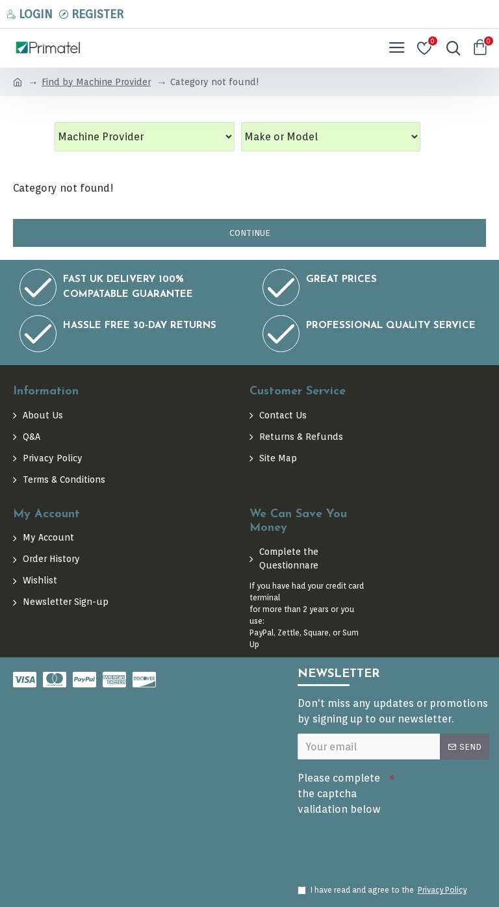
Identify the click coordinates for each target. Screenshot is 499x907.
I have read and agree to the (383, 890)
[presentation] (389, 844)
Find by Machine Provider (96, 82)
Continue (249, 233)
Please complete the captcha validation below (339, 793)
